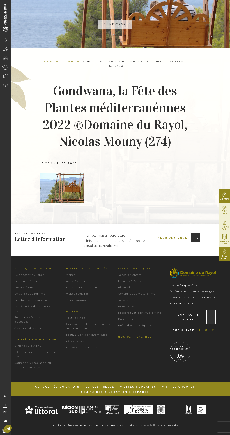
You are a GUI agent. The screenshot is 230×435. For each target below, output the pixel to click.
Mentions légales (104, 425)
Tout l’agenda (75, 317)
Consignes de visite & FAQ (136, 293)
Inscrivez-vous (172, 237)
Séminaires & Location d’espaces (115, 391)
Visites (70, 274)
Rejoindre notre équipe (134, 325)
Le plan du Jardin (26, 281)
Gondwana (67, 61)
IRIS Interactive (169, 425)
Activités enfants (77, 281)
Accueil (48, 61)
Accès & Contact (129, 274)
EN (5, 411)
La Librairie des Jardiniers (32, 300)
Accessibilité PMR (131, 300)
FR (5, 404)
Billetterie (125, 287)
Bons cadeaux (128, 306)
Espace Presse (99, 386)
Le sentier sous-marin (81, 287)
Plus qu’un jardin (33, 268)
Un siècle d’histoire (35, 339)
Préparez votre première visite (139, 312)
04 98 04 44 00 (184, 303)
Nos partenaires (135, 336)
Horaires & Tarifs (129, 281)
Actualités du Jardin (28, 328)
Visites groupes (77, 300)
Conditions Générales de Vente (70, 425)
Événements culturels (81, 347)
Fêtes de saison (77, 341)
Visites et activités (87, 268)
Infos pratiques (134, 268)
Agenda (73, 311)
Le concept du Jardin (29, 274)
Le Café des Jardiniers (29, 293)
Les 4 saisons (23, 287)
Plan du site (127, 425)
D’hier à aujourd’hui (28, 345)
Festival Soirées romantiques (86, 334)
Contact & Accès (188, 317)
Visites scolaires (77, 293)
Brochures (125, 319)
